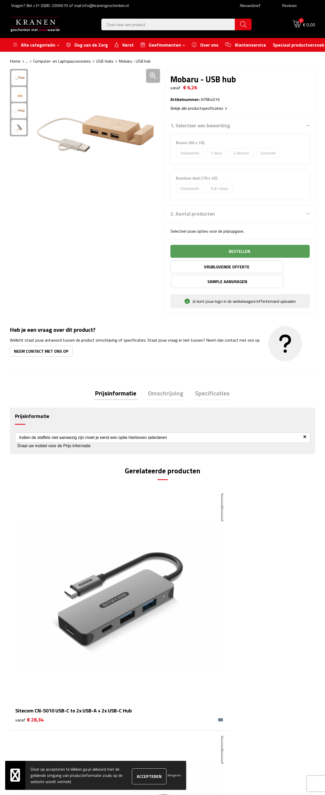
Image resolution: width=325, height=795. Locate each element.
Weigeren (174, 775)
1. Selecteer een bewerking (200, 125)
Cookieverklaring (259, 664)
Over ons (101, 657)
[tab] (119, 379)
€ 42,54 (106, 579)
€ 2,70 (257, 564)
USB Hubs (105, 61)
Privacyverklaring (259, 688)
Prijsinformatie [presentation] (119, 379)
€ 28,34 (29, 571)
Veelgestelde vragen (111, 672)
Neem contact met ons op (41, 336)
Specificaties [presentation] (208, 379)
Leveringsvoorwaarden (264, 680)
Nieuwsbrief (250, 5)
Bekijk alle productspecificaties (198, 108)
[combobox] (168, 24)
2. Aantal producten (192, 213)
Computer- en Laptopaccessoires (62, 61)
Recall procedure (259, 696)
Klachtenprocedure (261, 672)
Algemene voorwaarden (265, 657)
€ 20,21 (182, 579)
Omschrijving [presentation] (165, 379)
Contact (176, 657)
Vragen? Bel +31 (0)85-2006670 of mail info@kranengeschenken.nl (70, 5)
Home (15, 61)
